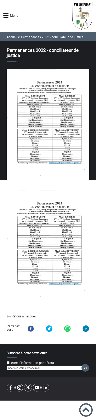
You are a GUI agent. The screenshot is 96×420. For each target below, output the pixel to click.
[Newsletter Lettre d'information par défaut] (8, 362)
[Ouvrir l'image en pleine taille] (48, 127)
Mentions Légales (48, 413)
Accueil (12, 37)
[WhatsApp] (67, 328)
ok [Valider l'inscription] (85, 368)
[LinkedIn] (85, 328)
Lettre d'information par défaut (31, 363)
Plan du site (48, 403)
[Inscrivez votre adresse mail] (46, 367)
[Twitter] (49, 328)
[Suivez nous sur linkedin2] (45, 387)
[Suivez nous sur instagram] (19, 387)
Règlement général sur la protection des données (48, 408)
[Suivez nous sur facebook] (11, 387)
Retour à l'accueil (24, 316)
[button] (6, 15)
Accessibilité (48, 417)
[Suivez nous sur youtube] (37, 387)
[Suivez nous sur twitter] (28, 387)
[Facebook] (30, 328)
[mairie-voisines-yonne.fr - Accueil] (55, 16)
